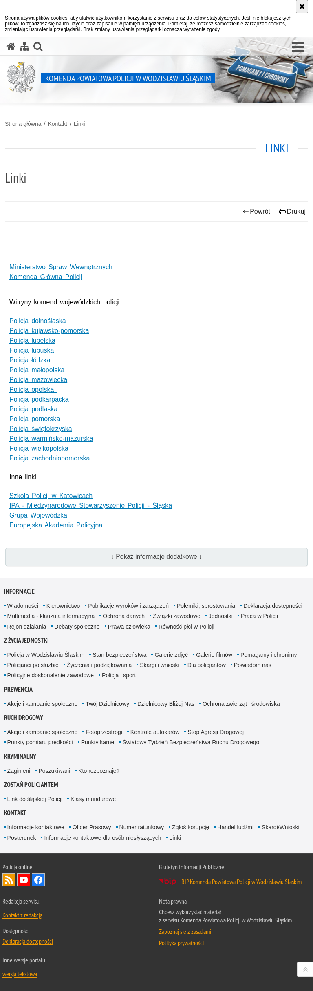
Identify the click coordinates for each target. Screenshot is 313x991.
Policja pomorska (34, 418)
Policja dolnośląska (37, 320)
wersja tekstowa (19, 974)
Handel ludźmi (235, 827)
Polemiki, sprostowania (206, 606)
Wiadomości (22, 606)
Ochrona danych (124, 616)
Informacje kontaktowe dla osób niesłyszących (102, 838)
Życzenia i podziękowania (99, 665)
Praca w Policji (259, 616)
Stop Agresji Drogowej (215, 732)
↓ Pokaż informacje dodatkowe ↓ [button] (156, 556)
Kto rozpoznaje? (98, 771)
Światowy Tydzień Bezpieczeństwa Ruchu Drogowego (190, 742)
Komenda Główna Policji (45, 276)
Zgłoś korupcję (190, 827)
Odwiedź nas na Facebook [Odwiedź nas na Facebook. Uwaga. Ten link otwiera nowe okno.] (38, 879)
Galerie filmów (214, 655)
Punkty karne (98, 742)
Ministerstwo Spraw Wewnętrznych (60, 266)
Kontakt (57, 124)
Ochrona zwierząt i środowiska (241, 704)
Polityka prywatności (181, 943)
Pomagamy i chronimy (268, 655)
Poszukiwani (54, 771)
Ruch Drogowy (23, 717)
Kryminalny (20, 756)
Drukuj (292, 211)
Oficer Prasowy (92, 827)
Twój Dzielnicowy (107, 704)
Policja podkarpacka (39, 399)
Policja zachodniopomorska (49, 458)
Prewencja (18, 689)
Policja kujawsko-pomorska (49, 330)
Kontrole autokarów (155, 732)
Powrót (256, 211)
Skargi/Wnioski (281, 827)
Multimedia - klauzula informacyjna (51, 616)
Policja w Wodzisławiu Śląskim (46, 655)
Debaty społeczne (76, 626)
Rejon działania (26, 626)
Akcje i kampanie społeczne (42, 704)
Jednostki (221, 616)
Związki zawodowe (177, 616)
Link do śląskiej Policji (34, 799)
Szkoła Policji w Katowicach (51, 495)
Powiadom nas (252, 665)
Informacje (19, 591)
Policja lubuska (31, 350)
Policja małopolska (36, 369)
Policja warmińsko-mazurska (51, 438)
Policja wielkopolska (38, 448)
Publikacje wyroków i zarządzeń (128, 606)
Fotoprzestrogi (104, 732)
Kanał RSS (8, 879)
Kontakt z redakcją (22, 915)
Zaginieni (19, 771)
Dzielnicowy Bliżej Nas (165, 704)
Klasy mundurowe (93, 799)
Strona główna (23, 124)
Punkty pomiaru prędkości (40, 742)
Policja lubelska (32, 340)
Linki (80, 124)
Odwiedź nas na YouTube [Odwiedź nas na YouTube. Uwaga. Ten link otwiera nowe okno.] (23, 879)
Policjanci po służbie (33, 665)
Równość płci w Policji (186, 626)
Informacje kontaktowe (35, 827)
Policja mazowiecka (38, 379)
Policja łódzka (31, 360)
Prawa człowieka (129, 626)
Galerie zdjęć (171, 655)
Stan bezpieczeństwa (119, 655)
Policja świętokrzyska (40, 428)
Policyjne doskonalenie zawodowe (50, 675)
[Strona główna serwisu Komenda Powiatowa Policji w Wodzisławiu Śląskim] (11, 46)
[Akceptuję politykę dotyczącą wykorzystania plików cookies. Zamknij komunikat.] (302, 6)
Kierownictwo (63, 606)
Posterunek (21, 838)
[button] (298, 47)
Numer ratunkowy (141, 827)
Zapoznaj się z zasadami (185, 931)
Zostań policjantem (31, 784)
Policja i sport (119, 675)
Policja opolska (33, 389)
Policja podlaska (34, 409)
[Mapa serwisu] (24, 46)
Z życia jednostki (26, 640)
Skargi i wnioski (159, 665)
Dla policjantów (206, 665)
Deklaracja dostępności (272, 606)
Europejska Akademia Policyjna (55, 525)
